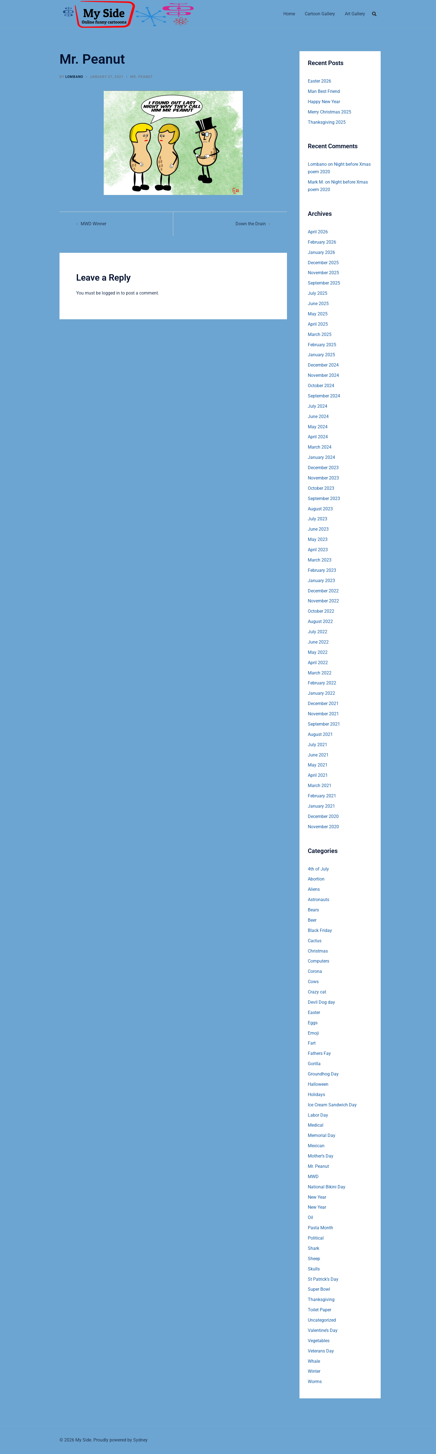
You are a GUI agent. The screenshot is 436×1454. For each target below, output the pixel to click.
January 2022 (321, 693)
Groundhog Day (323, 1074)
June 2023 (318, 529)
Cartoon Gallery (320, 13)
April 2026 (318, 231)
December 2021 (323, 703)
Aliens (314, 889)
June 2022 (318, 642)
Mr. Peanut (141, 77)
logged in (111, 293)
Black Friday (320, 930)
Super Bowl (319, 1289)
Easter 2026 (319, 81)
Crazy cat (317, 992)
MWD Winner (93, 223)
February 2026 (322, 242)
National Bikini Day (326, 1187)
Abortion (316, 879)
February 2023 (322, 570)
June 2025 (318, 303)
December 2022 (323, 591)
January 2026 (321, 252)
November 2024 (323, 375)
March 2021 (319, 785)
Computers (318, 961)
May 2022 (318, 652)
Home (289, 13)
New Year (317, 1197)
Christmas (318, 951)
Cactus (314, 940)
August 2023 (320, 508)
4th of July (318, 869)
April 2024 (318, 436)
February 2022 (322, 683)
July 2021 (317, 744)
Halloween (318, 1084)
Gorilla (314, 1063)
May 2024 (318, 426)
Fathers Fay (319, 1053)
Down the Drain (251, 223)
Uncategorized (322, 1320)
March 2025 (319, 334)
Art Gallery (355, 13)
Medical (315, 1125)
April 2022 (318, 662)
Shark (313, 1248)
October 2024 (321, 385)
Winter (314, 1371)
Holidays (316, 1094)
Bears (313, 910)
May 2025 (318, 313)
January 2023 (321, 580)
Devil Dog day (321, 1002)
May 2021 (318, 765)
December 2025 (323, 262)
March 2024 (319, 447)
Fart (312, 1043)
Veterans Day (321, 1351)
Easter (314, 1012)
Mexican (316, 1145)
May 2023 (318, 539)
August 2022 (320, 621)
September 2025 (324, 283)
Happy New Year (324, 101)
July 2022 (317, 631)
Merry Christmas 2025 (329, 112)
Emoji (313, 1033)
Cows (313, 981)
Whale (314, 1361)
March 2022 (319, 673)
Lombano (74, 77)
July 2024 (317, 406)
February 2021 (322, 795)
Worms (315, 1381)
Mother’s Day (320, 1156)
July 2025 (317, 293)
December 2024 (323, 365)
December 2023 (323, 467)
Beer (312, 920)
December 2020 (323, 816)
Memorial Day (321, 1135)
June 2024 (318, 416)
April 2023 (318, 549)
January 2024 (321, 457)
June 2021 (318, 755)
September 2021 (324, 724)
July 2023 (317, 518)
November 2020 (323, 826)
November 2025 (323, 272)
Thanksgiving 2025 (327, 122)
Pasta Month (320, 1227)
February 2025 (322, 344)
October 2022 (321, 611)
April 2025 (318, 324)
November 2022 (323, 601)
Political (316, 1238)
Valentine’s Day (323, 1330)
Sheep (314, 1258)
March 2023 (319, 560)
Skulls (314, 1269)
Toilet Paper (319, 1309)
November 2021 (323, 713)
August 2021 (320, 734)
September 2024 (324, 396)
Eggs (313, 1022)
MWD (313, 1176)
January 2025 (321, 354)
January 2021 (321, 806)
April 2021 (318, 775)
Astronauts (318, 899)
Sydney (140, 1440)
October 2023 (321, 488)
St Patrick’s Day (323, 1279)
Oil (310, 1217)
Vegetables (319, 1340)
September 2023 (324, 498)
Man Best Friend (324, 91)
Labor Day (318, 1115)
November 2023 (323, 478)
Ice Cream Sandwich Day (332, 1104)
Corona (315, 971)
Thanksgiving (321, 1299)
